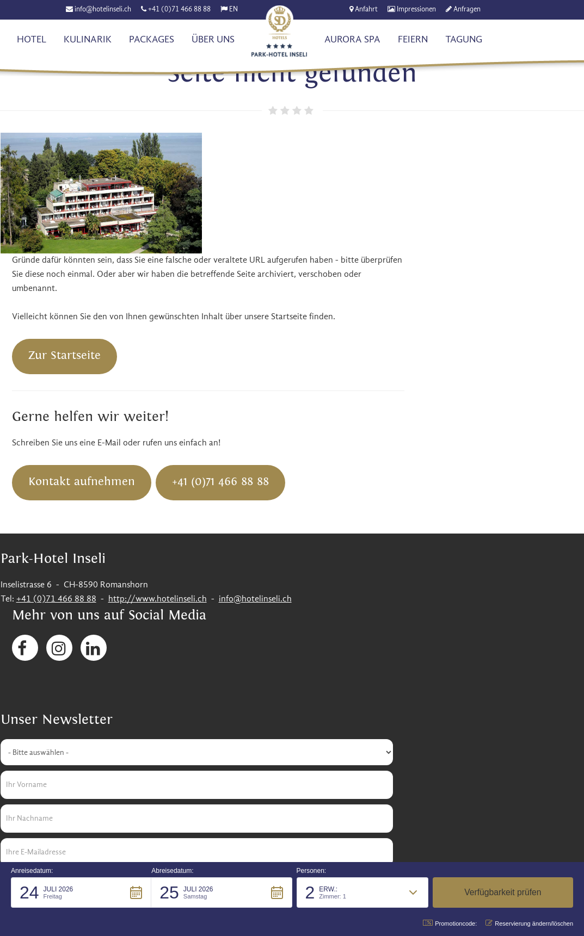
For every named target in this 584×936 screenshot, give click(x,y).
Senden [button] (35, 726)
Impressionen (417, 9)
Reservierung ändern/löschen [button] (529, 923)
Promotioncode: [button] (450, 923)
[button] (81, 892)
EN (234, 9)
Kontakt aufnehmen (268, 360)
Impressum (418, 803)
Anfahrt (366, 9)
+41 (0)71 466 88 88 (180, 9)
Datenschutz (473, 803)
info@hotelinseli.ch (103, 9)
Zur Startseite (251, 234)
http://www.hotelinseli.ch (157, 477)
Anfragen (467, 9)
